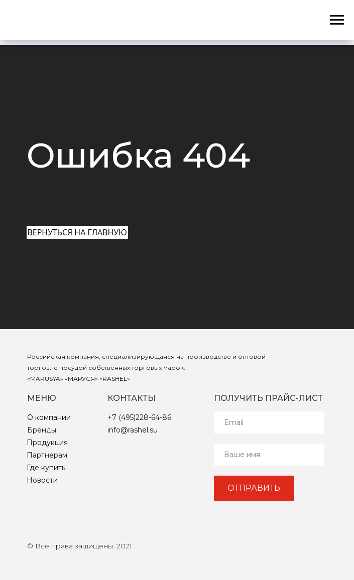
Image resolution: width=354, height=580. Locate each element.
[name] (269, 455)
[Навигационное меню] (337, 20)
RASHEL (114, 378)
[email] (269, 422)
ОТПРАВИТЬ (253, 488)
